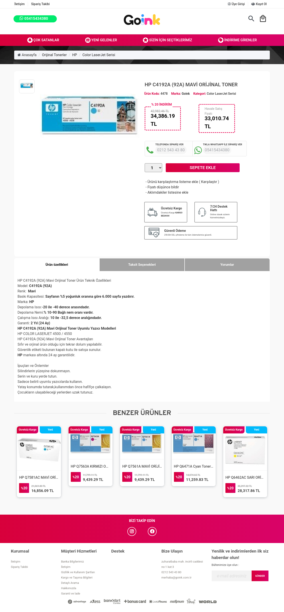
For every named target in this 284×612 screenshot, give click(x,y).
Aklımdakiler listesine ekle (166, 192)
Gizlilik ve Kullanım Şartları (78, 572)
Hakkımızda (68, 588)
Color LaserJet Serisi (98, 55)
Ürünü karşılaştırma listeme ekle (171, 182)
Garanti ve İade (70, 593)
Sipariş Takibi (40, 4)
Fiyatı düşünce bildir (162, 187)
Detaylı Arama (70, 582)
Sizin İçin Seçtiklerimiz (167, 40)
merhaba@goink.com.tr (176, 577)
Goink (186, 93)
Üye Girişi (236, 4)
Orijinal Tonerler (54, 55)
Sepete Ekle (203, 167)
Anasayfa (27, 55)
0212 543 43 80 (171, 572)
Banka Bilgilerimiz (72, 561)
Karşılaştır (209, 182)
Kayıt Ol (259, 4)
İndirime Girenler (237, 40)
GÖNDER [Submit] (260, 576)
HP (74, 55)
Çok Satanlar (43, 40)
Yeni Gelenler (101, 40)
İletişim (19, 4)
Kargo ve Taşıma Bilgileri (77, 577)
